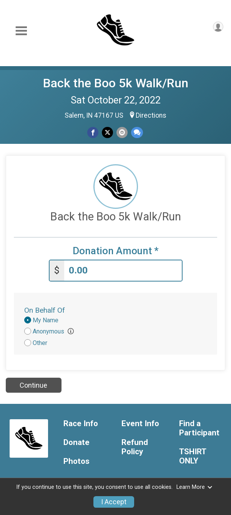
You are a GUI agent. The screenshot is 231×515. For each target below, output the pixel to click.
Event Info (140, 423)
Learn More (194, 487)
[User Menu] (218, 27)
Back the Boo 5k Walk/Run (115, 83)
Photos (76, 461)
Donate (76, 442)
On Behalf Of (44, 310)
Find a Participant (199, 428)
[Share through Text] (137, 132)
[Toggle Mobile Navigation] (21, 31)
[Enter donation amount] (123, 270)
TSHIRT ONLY (192, 456)
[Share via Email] (122, 132)
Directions (151, 115)
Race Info (80, 423)
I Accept (113, 502)
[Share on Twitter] (107, 132)
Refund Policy (134, 447)
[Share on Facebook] (92, 132)
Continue (33, 385)
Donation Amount (116, 251)
